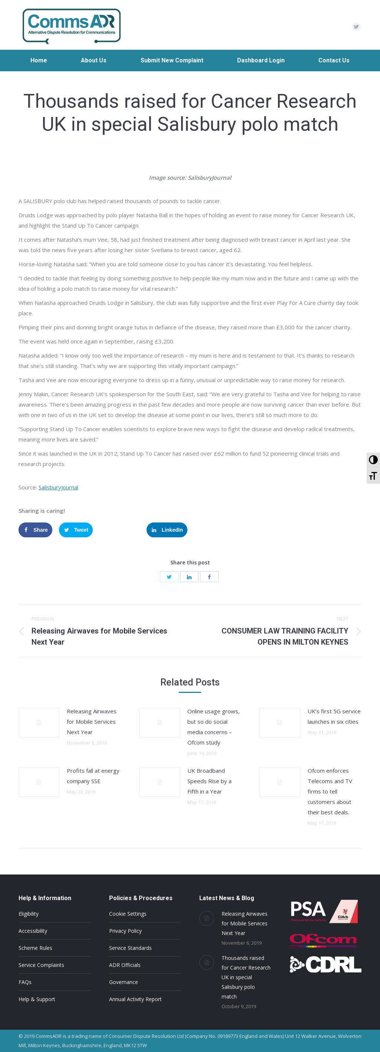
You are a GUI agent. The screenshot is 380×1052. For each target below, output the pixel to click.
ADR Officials (125, 964)
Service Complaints (41, 964)
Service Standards (130, 947)
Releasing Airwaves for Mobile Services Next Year (92, 721)
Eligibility (29, 913)
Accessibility (33, 930)
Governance (123, 982)
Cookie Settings (128, 913)
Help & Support (37, 999)
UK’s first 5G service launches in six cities (334, 716)
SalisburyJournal (58, 487)
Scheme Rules (35, 947)
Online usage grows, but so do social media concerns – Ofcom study (213, 726)
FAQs (25, 982)
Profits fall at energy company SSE (93, 776)
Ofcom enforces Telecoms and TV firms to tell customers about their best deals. (330, 791)
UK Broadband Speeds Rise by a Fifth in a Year (209, 781)
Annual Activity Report (135, 999)
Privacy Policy (125, 930)
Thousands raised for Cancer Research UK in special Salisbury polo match (246, 977)
